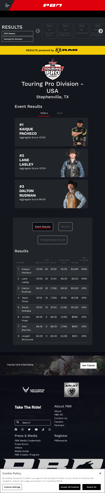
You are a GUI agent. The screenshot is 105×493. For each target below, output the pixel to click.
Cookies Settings (12, 489)
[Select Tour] (17, 39)
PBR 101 (58, 414)
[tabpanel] (52, 164)
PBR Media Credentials (28, 440)
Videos (18, 447)
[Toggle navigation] (7, 5)
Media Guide (22, 451)
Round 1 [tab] (65, 226)
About (57, 411)
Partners (59, 425)
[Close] (100, 475)
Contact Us (60, 418)
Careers (58, 421)
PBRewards (60, 440)
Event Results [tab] (43, 226)
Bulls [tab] (60, 113)
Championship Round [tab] (52, 239)
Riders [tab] (44, 113)
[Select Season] (17, 33)
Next (100, 31)
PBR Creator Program (27, 454)
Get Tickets (88, 365)
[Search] (36, 422)
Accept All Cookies (70, 489)
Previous (37, 31)
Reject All (91, 489)
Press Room (21, 444)
